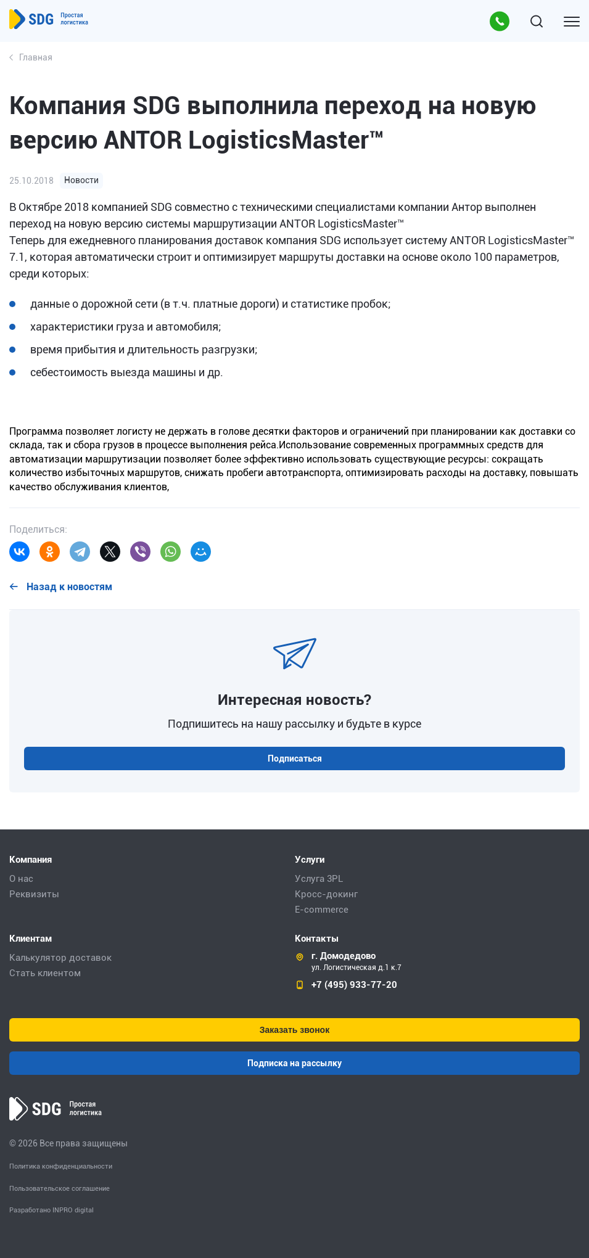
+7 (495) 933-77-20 (354, 984)
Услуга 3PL (319, 878)
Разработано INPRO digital (51, 1210)
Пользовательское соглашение (59, 1189)
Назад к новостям (68, 587)
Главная (35, 57)
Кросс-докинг (326, 894)
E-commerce (321, 909)
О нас (21, 878)
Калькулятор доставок (60, 957)
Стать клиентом (45, 973)
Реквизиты (34, 894)
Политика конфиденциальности (60, 1166)
